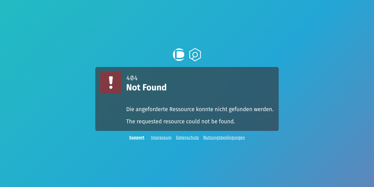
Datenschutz (187, 137)
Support (136, 137)
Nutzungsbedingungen (224, 137)
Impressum (161, 137)
